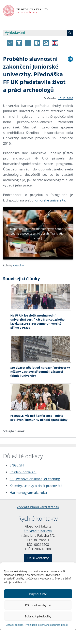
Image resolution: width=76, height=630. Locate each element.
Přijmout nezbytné (38, 605)
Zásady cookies (14, 625)
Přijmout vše (38, 594)
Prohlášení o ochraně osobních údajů (47, 625)
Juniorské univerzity (49, 200)
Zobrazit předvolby (38, 616)
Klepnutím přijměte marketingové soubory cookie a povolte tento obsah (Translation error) (38, 233)
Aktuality (18, 265)
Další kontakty (38, 558)
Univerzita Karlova (38, 531)
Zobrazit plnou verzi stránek (38, 507)
